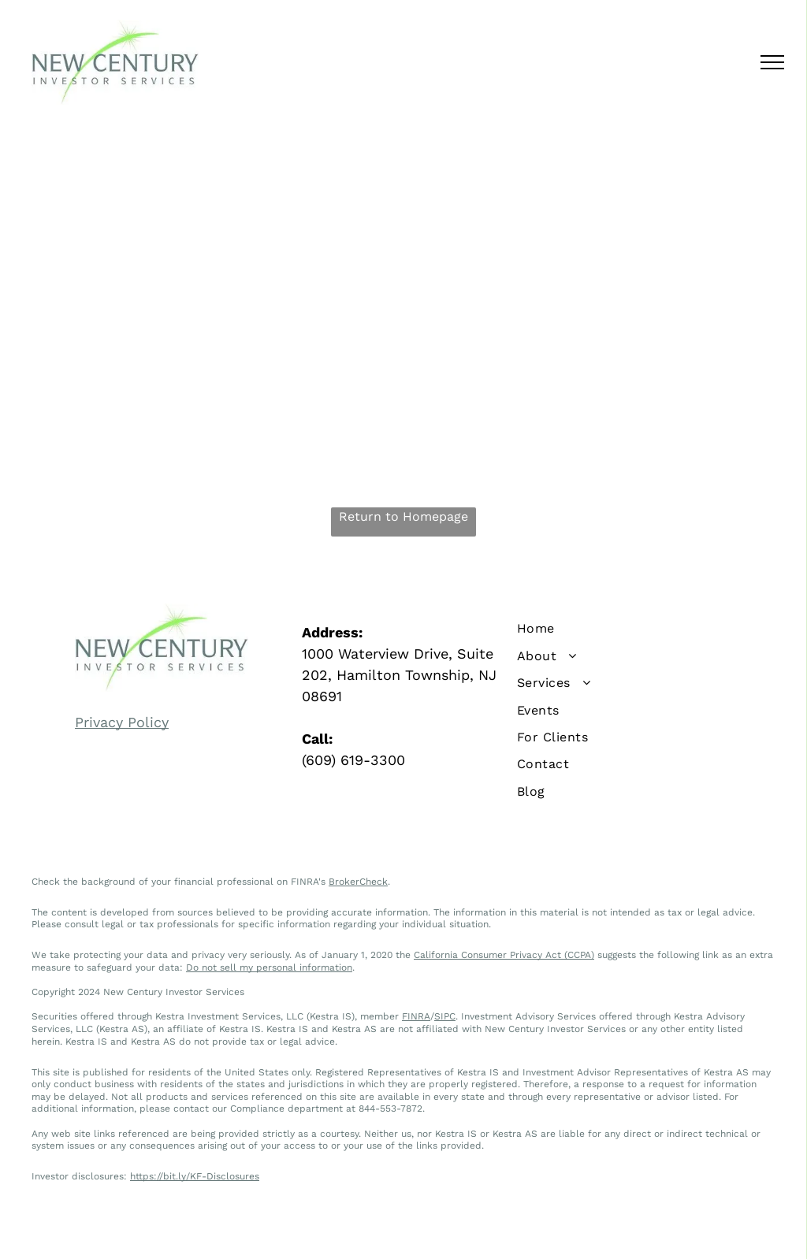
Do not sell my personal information (269, 967)
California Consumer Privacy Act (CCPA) (504, 954)
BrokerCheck (358, 881)
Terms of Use (461, 1230)
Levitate (595, 1230)
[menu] (772, 62)
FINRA (416, 1016)
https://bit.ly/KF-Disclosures (194, 1176)
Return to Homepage (403, 516)
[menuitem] (630, 628)
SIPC (445, 1016)
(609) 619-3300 (353, 760)
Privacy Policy (122, 722)
